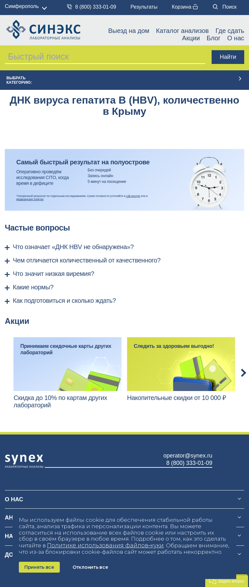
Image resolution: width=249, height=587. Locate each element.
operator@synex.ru (187, 455)
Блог (213, 38)
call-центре (133, 196)
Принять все (39, 567)
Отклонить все (90, 567)
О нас (235, 38)
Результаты (143, 7)
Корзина (185, 7)
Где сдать (229, 30)
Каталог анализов (182, 30)
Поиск (225, 7)
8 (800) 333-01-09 (91, 7)
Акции (191, 38)
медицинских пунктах (29, 199)
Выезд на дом (128, 30)
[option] (67, 373)
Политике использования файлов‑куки (105, 545)
